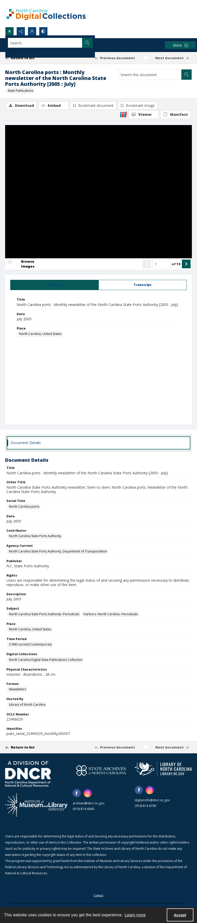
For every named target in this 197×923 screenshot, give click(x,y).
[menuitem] (98, 895)
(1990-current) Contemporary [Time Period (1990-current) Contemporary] (30, 645)
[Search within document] (186, 74)
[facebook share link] (77, 793)
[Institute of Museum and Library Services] (36, 805)
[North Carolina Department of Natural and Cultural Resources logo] (28, 774)
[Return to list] (29, 58)
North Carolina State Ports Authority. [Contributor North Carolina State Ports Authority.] (35, 536)
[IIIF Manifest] (175, 114)
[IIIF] (123, 114)
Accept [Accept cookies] (180, 915)
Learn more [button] (135, 915)
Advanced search (20, 52)
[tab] (54, 286)
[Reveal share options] (21, 31)
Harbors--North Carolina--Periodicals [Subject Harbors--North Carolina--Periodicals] (111, 614)
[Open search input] (9, 31)
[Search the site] (79, 43)
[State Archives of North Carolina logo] (101, 771)
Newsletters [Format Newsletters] (17, 690)
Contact (98, 896)
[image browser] (24, 264)
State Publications (20, 90)
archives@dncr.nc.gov (88, 804)
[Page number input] (161, 264)
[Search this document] (150, 74)
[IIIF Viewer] (144, 114)
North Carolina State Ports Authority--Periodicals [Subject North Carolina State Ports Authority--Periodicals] (44, 614)
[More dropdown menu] (180, 45)
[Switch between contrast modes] (43, 31)
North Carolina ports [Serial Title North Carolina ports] (24, 507)
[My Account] (32, 31)
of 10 (176, 264)
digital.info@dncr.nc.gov (152, 800)
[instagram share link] (88, 793)
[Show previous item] (146, 264)
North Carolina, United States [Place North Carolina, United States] (40, 334)
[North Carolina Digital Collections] (46, 13)
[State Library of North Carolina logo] (163, 769)
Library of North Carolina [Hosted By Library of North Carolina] (27, 705)
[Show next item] (186, 264)
